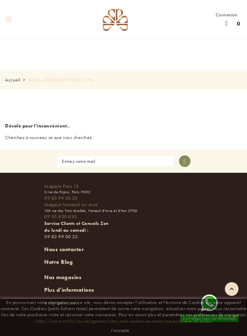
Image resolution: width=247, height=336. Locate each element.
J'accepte (120, 330)
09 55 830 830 (60, 216)
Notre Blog (58, 261)
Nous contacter (64, 249)
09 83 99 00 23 (61, 198)
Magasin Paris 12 (61, 186)
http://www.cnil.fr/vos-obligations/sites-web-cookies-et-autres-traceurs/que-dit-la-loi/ (124, 321)
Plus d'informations (69, 289)
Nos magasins (62, 277)
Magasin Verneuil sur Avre (71, 204)
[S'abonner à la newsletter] (185, 161)
